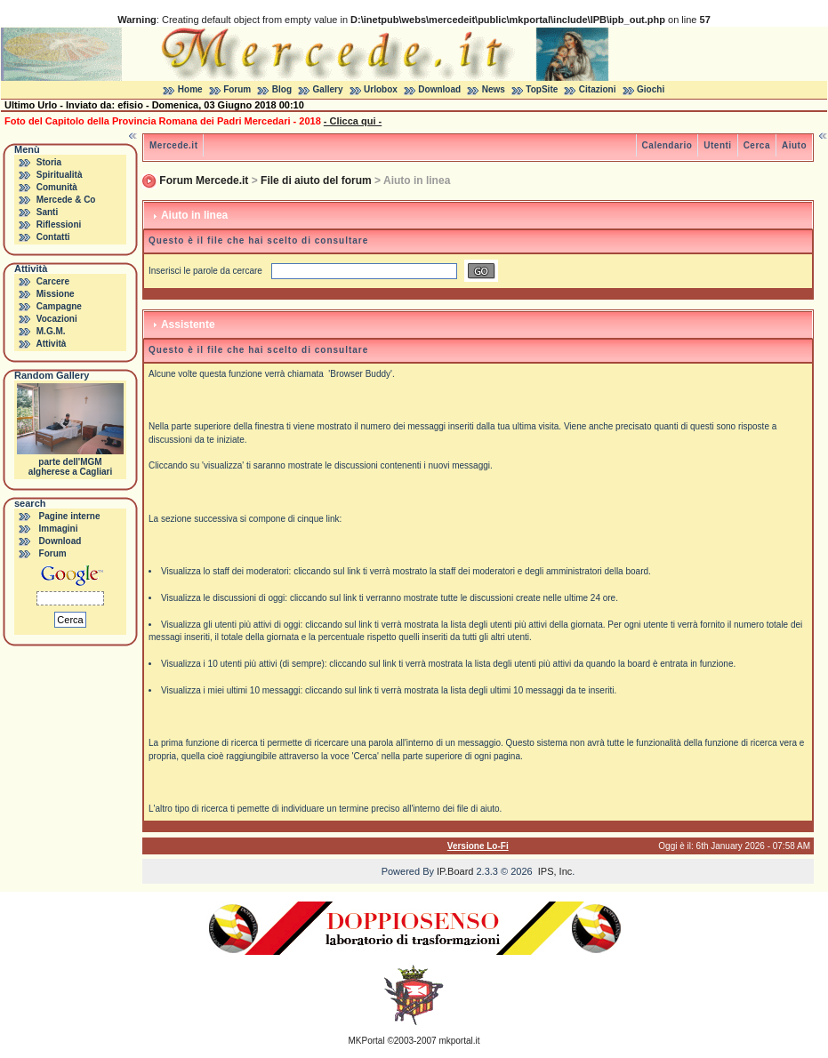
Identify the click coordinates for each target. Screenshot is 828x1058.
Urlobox (381, 89)
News (493, 89)
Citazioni (597, 89)
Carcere (52, 281)
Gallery (328, 89)
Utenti (717, 145)
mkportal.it (458, 1041)
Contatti (53, 237)
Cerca (757, 145)
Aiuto (794, 145)
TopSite (542, 89)
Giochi (650, 89)
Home (190, 89)
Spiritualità (59, 175)
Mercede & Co (66, 199)
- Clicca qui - (353, 121)
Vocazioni (56, 319)
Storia (48, 162)
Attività (51, 344)
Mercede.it (173, 145)
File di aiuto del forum (316, 180)
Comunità (56, 187)
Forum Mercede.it (203, 180)
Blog (282, 89)
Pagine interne (69, 516)
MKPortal (367, 1041)
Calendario (667, 145)
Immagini (58, 528)
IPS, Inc (555, 871)
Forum (237, 89)
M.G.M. (51, 331)
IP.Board (455, 871)
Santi (47, 212)
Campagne (59, 306)
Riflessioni (59, 224)
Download (439, 89)
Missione (55, 294)
